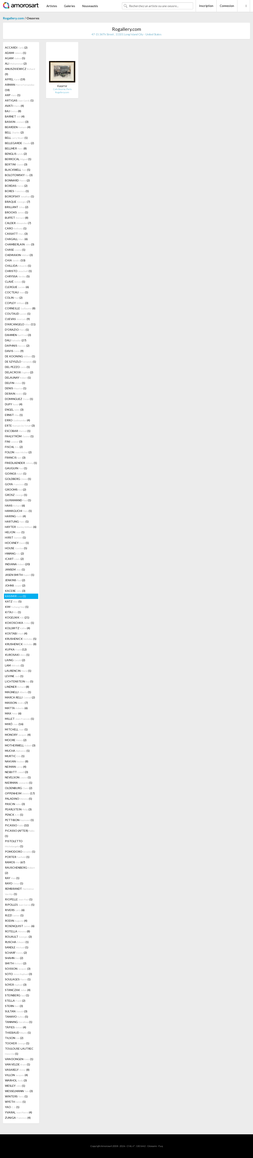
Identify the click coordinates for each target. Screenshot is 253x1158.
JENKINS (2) (15, 580)
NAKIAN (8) (16, 761)
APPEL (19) (15, 79)
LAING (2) (15, 660)
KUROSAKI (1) (17, 654)
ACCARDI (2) (16, 47)
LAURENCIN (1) (18, 670)
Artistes (51, 6)
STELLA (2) (15, 1000)
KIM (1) (16, 606)
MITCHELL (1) (16, 729)
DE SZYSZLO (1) (20, 361)
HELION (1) (15, 532)
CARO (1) (15, 228)
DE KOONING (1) (20, 356)
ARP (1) (12, 95)
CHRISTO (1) (18, 271)
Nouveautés (90, 6)
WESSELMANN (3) (19, 1091)
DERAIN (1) (15, 393)
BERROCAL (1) (18, 159)
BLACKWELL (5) (17, 169)
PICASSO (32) (17, 825)
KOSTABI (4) (16, 633)
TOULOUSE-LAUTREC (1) (19, 1051)
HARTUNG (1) (17, 521)
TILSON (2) (14, 1038)
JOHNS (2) (15, 585)
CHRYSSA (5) (17, 276)
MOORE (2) (15, 740)
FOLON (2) (18, 452)
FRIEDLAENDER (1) (21, 463)
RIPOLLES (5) (19, 904)
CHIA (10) (15, 260)
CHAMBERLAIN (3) (19, 244)
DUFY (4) (13, 404)
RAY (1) (12, 878)
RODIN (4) (16, 920)
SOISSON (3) (17, 968)
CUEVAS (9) (17, 319)
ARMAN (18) (19, 87)
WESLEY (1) (15, 1085)
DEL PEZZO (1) (17, 367)
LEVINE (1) (14, 676)
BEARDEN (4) (17, 127)
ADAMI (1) (15, 52)
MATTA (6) (16, 708)
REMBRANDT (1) (19, 891)
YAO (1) (12, 1107)
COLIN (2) (14, 297)
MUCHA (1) (17, 750)
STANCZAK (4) (17, 990)
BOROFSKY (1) (19, 196)
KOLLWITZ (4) (17, 628)
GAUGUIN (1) (16, 468)
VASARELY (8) (17, 1069)
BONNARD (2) (17, 180)
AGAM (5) (15, 58)
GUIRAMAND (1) (18, 500)
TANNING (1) (18, 1022)
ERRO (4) (17, 420)
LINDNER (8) (17, 686)
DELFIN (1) (15, 383)
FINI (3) (13, 441)
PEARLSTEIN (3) (18, 809)
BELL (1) (16, 137)
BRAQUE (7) (17, 201)
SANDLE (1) (16, 947)
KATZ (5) (13, 601)
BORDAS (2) (16, 185)
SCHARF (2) (16, 952)
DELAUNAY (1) (18, 377)
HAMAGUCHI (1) (18, 510)
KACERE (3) (15, 590)
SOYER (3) (15, 984)
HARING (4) (15, 516)
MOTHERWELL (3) (20, 745)
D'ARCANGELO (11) (20, 324)
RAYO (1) (14, 883)
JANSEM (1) (15, 569)
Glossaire (152, 1146)
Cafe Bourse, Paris (62, 89)
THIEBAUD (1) (18, 1032)
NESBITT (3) (16, 772)
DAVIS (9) (14, 351)
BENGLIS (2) (16, 153)
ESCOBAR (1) (17, 431)
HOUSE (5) (16, 548)
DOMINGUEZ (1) (19, 399)
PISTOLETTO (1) (14, 843)
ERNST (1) (14, 415)
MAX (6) (13, 713)
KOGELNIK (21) (17, 617)
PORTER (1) (17, 857)
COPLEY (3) (16, 303)
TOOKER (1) (17, 1043)
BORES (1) (17, 191)
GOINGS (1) (15, 473)
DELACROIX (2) (19, 372)
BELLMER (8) (16, 148)
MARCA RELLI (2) (20, 697)
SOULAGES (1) (18, 979)
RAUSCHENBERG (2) (20, 870)
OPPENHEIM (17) (20, 793)
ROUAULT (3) (18, 936)
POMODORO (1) (20, 851)
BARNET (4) (15, 116)
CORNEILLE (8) (20, 308)
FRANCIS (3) (15, 457)
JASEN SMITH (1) (19, 574)
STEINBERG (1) (17, 995)
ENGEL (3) (14, 409)
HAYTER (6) (20, 526)
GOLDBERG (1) (18, 478)
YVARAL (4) (18, 1112)
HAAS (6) (15, 505)
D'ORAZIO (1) (17, 329)
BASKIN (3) (16, 121)
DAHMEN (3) (18, 335)
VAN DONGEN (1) (19, 1059)
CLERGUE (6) (17, 287)
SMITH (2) (15, 963)
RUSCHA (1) (17, 942)
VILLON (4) (16, 1075)
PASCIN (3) (15, 804)
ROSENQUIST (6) (19, 926)
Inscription (206, 6)
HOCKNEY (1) (17, 542)
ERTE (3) (20, 425)
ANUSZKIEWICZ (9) (20, 71)
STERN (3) (14, 1006)
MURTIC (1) (15, 756)
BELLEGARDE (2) (19, 143)
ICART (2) (14, 558)
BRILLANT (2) (16, 207)
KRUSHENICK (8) (20, 644)
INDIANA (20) (17, 564)
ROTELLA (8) (17, 931)
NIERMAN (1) (18, 782)
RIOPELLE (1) (18, 899)
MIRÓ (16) (14, 724)
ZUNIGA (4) (18, 1117)
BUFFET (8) (16, 217)
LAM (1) (14, 665)
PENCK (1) (14, 814)
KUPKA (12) (16, 649)
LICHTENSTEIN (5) (19, 681)
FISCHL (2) (14, 447)
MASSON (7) (16, 702)
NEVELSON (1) (18, 777)
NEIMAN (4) (15, 766)
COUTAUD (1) (17, 313)
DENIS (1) (15, 388)
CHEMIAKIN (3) (19, 255)
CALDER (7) (18, 223)
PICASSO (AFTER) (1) (19, 833)
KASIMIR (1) (15, 596)
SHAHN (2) (14, 958)
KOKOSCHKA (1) (19, 622)
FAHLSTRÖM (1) (19, 436)
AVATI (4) (14, 105)
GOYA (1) (16, 484)
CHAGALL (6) (16, 239)
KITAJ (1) (13, 612)
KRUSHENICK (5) (20, 638)
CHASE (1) (15, 249)
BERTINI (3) (16, 164)
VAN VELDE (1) (17, 1064)
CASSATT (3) (16, 233)
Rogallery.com (13, 18)
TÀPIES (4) (15, 1027)
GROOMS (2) (15, 489)
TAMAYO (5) (16, 1016)
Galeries (69, 6)
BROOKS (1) (16, 212)
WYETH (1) (15, 1101)
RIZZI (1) (14, 915)
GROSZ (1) (16, 494)
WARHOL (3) (16, 1080)
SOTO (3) (18, 974)
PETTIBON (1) (19, 820)
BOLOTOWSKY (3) (19, 175)
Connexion (227, 6)
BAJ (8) (13, 111)
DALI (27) (15, 340)
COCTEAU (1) (16, 292)
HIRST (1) (15, 537)
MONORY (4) (18, 734)
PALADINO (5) (18, 798)
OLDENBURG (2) (18, 788)
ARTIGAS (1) (19, 100)
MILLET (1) (19, 718)
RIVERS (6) (15, 910)
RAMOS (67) (15, 862)
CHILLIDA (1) (18, 265)
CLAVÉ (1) (15, 281)
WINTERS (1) (16, 1096)
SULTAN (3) (16, 1011)
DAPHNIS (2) (17, 345)
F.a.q (161, 1146)
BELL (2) (14, 132)
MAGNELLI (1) (18, 692)
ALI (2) (16, 63)
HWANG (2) (14, 553)
